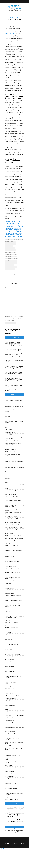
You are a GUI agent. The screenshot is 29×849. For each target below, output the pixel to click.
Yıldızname (7, 473)
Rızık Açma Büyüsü (9, 411)
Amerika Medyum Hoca (10, 717)
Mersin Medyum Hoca (9, 722)
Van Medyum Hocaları (9, 736)
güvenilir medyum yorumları (11, 260)
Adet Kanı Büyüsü (8, 639)
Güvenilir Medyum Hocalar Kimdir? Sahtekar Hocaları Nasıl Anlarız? (14, 506)
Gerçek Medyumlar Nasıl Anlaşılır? (12, 627)
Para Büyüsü (7, 478)
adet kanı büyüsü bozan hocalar (12, 815)
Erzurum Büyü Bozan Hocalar (11, 788)
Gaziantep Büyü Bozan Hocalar (11, 700)
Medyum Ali (17, 843)
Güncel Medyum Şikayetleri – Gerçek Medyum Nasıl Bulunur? (13, 444)
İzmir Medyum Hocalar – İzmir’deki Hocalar (14, 715)
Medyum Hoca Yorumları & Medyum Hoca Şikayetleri (13, 341)
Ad (5, 300)
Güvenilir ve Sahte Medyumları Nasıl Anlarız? (14, 585)
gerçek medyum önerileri (10, 250)
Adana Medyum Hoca (9, 673)
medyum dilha (17, 809)
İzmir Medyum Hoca (9, 693)
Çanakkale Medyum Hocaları (11, 786)
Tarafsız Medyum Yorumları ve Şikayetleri (14, 603)
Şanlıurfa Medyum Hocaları (10, 745)
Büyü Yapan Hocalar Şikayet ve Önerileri (13, 535)
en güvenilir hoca (9, 239)
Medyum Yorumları (15, 17)
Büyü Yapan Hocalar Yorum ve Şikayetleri (14, 538)
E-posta (6, 304)
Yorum (14, 274)
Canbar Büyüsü (8, 476)
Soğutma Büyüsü (8, 651)
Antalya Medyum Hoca (9, 680)
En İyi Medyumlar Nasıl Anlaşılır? (12, 545)
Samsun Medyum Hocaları (10, 733)
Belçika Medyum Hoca (9, 776)
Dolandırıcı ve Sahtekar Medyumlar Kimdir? (14, 484)
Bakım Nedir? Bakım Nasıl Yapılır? (12, 644)
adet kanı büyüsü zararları (9, 807)
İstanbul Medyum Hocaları (10, 698)
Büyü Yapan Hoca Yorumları (11, 516)
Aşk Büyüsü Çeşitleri (9, 593)
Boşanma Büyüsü (8, 434)
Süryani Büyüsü (8, 583)
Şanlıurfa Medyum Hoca (13, 356)
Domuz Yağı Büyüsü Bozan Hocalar (12, 522)
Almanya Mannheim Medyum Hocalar (13, 691)
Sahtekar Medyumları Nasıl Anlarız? (12, 559)
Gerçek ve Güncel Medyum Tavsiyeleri (13, 425)
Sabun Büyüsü (8, 614)
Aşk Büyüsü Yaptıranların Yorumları (12, 625)
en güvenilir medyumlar (10, 243)
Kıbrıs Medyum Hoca (9, 659)
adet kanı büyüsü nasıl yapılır (16, 810)
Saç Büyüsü (7, 642)
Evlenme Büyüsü (8, 649)
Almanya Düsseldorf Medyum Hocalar (13, 791)
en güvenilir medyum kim (10, 241)
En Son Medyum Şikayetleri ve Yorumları (13, 524)
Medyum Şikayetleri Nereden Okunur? (13, 500)
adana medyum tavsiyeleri (10, 808)
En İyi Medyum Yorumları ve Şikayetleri (13, 600)
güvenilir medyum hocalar (10, 256)
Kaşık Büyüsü (7, 416)
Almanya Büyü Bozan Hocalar (11, 797)
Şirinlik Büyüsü (8, 611)
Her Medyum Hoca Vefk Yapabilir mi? (13, 654)
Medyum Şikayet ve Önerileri (11, 581)
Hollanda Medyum (8, 765)
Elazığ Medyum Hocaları (10, 731)
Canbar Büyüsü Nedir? (9, 414)
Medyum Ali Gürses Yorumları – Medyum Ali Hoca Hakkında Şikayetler (14, 617)
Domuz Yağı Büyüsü (9, 533)
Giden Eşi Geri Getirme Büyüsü (11, 622)
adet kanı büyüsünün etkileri (13, 813)
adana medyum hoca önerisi (12, 818)
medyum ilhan (15, 812)
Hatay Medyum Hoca (9, 666)
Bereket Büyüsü (8, 590)
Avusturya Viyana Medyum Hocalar (12, 755)
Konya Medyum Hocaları (10, 688)
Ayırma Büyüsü (8, 629)
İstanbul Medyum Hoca (10, 686)
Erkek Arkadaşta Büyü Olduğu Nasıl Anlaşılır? (14, 467)
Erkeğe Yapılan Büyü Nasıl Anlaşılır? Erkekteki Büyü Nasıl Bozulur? (12, 403)
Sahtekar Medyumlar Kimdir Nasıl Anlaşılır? (14, 406)
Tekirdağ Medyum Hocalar (10, 566)
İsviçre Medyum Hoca (9, 720)
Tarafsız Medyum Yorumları (11, 494)
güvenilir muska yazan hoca (11, 262)
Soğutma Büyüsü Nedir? (10, 598)
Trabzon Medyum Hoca (10, 661)
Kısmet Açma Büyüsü (9, 637)
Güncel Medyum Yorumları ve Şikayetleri (13, 446)
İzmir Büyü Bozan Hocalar (10, 725)
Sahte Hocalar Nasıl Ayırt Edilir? (12, 561)
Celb (6, 609)
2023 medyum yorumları (12, 820)
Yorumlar (16, 845)
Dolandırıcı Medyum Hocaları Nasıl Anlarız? (14, 563)
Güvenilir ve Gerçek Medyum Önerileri (13, 503)
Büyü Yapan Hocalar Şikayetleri (11, 451)
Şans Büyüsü (7, 427)
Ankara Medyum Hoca (9, 656)
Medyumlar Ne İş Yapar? (10, 409)
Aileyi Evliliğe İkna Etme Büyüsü (11, 543)
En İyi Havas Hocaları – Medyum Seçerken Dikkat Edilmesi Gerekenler (14, 462)
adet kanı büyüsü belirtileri (11, 819)
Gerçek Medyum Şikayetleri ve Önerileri (13, 572)
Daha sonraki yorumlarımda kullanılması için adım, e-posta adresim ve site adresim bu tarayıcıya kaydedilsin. (14, 318)
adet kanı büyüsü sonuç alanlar (10, 809)
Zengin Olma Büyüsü (9, 588)
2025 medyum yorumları (19, 808)
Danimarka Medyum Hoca (10, 778)
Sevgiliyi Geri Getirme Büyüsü (11, 647)
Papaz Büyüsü (8, 632)
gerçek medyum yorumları (10, 252)
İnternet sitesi (6, 310)
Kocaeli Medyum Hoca (9, 669)
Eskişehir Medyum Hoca (10, 664)
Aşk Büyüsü (7, 634)
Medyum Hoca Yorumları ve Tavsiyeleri (13, 574)
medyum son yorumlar (9, 269)
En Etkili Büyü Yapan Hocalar (11, 429)
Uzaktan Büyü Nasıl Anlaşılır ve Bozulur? (13, 400)
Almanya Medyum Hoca (10, 705)
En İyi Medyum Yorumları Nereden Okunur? (14, 620)
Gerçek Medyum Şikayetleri (11, 449)
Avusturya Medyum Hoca (10, 703)
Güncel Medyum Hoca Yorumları (12, 465)
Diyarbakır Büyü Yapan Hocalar (11, 799)
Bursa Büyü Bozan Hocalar (10, 783)
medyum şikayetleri (9, 33)
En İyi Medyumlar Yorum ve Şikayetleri (13, 550)
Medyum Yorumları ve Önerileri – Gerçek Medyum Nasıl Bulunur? (14, 438)
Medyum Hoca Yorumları (14, 371)
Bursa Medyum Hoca (9, 771)
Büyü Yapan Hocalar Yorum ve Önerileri (13, 418)
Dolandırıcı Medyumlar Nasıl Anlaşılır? (13, 548)
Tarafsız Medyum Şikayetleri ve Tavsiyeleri (14, 527)
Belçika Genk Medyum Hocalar (11, 781)
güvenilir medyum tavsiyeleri (11, 258)
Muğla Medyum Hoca (9, 773)
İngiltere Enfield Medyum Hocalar (12, 695)
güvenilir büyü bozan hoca (10, 254)
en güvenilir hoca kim (18, 239)
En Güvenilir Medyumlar (10, 432)
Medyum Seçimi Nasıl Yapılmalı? (11, 440)
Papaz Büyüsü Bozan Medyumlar (12, 540)
